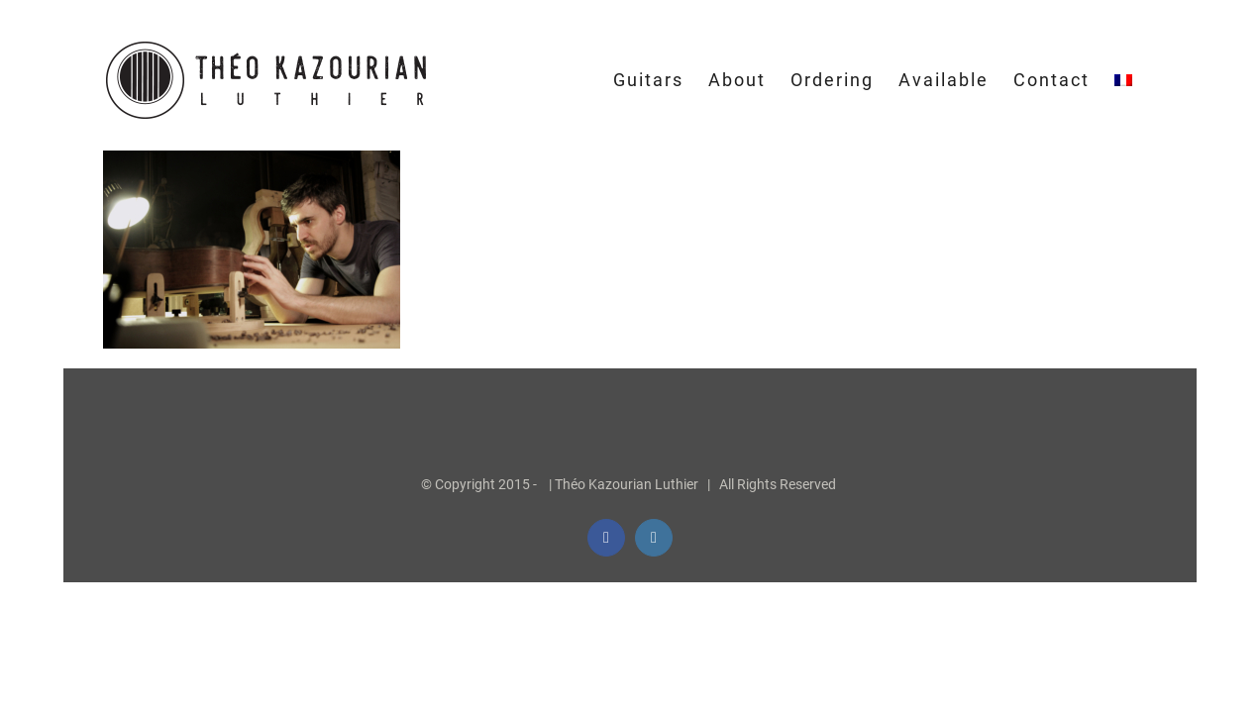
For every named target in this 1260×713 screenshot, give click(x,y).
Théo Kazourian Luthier (626, 484)
